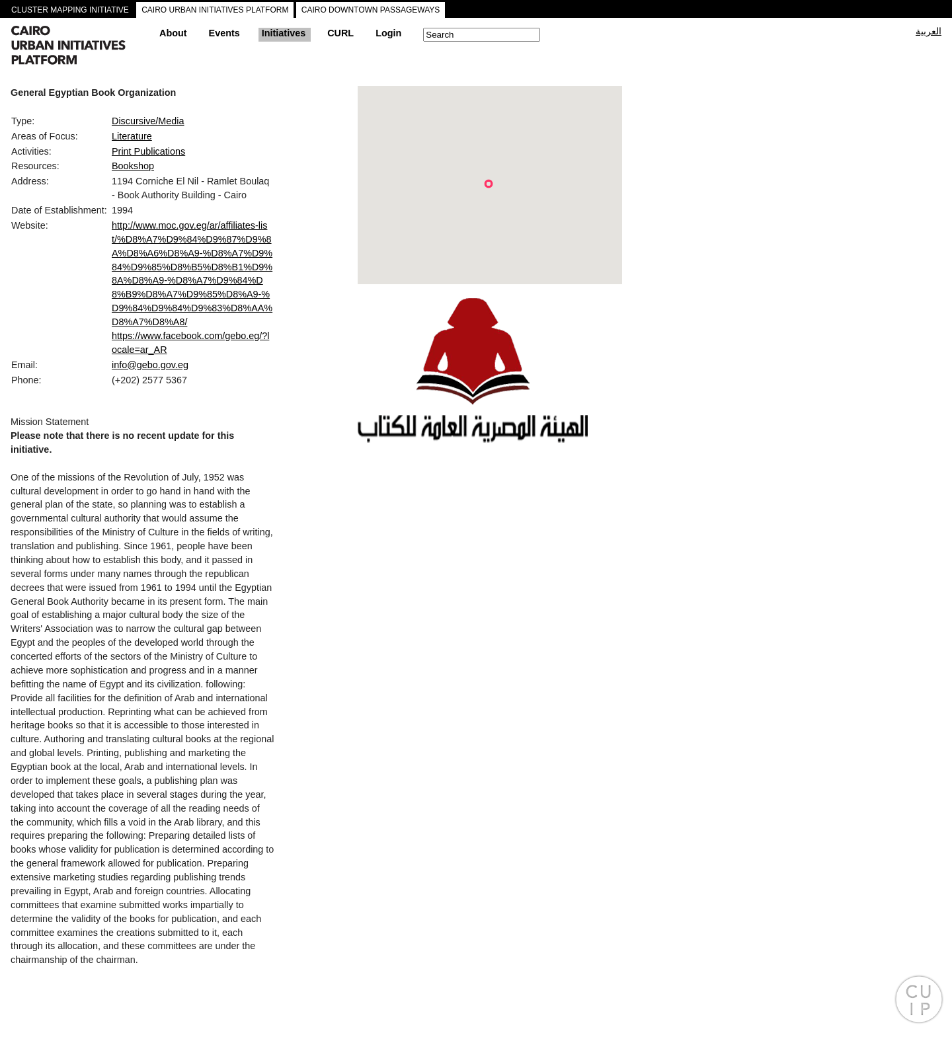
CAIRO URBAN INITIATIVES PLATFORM (214, 10)
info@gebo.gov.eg (150, 365)
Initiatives (283, 33)
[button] (488, 183)
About (173, 33)
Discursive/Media (148, 121)
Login (388, 33)
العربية (928, 31)
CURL (340, 33)
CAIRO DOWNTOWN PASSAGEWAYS (370, 10)
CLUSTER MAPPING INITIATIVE (70, 10)
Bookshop (133, 166)
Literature (132, 136)
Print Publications (148, 151)
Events (224, 33)
